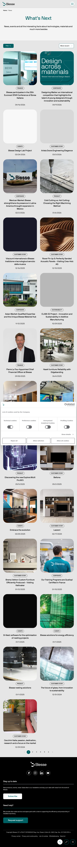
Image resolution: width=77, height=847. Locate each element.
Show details (66, 434)
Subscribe (12, 796)
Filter (8, 46)
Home (5, 10)
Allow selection (38, 441)
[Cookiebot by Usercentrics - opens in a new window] (66, 404)
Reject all (14, 441)
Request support (15, 820)
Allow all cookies (63, 441)
